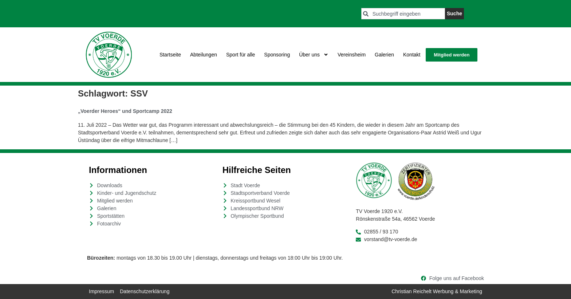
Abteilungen (203, 55)
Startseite (170, 55)
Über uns (313, 54)
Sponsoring (277, 55)
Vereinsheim (352, 55)
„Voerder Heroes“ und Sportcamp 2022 (125, 111)
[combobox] (403, 13)
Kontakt (411, 55)
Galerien (384, 55)
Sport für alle (240, 55)
